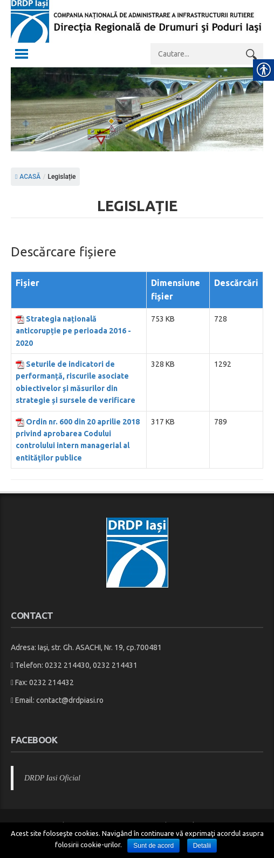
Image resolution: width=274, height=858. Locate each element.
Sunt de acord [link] (153, 845)
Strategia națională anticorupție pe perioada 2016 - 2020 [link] (73, 331)
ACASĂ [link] (27, 176)
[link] (137, 33)
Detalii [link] (202, 845)
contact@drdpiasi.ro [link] (70, 700)
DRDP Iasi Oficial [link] (52, 778)
